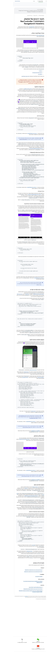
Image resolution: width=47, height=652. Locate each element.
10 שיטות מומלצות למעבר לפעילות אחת (22, 587)
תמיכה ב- (9, 82)
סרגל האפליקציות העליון (9, 415)
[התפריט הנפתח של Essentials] (32, 1)
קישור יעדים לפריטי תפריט (13, 427)
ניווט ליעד (20, 545)
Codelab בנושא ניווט (25, 576)
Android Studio (4, 1)
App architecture (42, 4)
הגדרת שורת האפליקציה (13, 76)
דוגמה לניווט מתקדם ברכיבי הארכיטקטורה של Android (20, 571)
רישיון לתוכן (13, 596)
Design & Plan (22, 15)
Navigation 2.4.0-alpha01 (22, 430)
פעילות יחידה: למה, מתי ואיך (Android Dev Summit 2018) (19, 589)
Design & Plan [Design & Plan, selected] (27, 1)
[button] (41, 8)
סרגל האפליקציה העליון (27, 35)
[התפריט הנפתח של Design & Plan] (24, 1)
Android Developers (28, 15)
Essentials (35, 1)
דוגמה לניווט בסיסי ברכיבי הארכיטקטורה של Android (20, 569)
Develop (20, 1)
